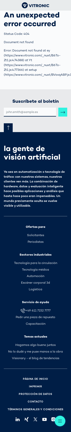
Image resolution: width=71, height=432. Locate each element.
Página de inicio (35, 379)
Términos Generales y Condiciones (35, 409)
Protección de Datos (35, 394)
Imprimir (35, 386)
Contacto (35, 401)
